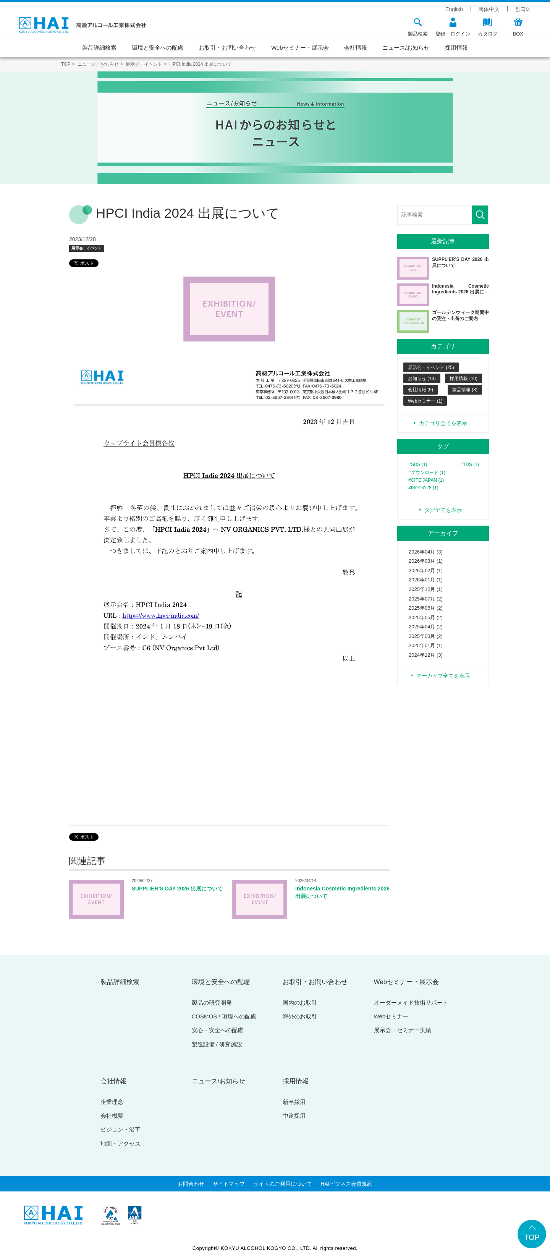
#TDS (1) (469, 464)
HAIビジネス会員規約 (346, 1184)
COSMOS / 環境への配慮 (224, 1016)
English (454, 9)
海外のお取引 (300, 1016)
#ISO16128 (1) (423, 487)
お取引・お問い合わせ (227, 47)
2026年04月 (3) (426, 552)
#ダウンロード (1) (426, 472)
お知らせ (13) (422, 378)
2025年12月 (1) (426, 589)
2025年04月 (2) (426, 627)
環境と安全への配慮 (157, 47)
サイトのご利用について (282, 1184)
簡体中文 (489, 9)
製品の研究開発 (212, 1002)
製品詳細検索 (99, 47)
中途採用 (294, 1115)
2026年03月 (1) (426, 561)
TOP (532, 1237)
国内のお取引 (300, 1002)
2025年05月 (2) (426, 617)
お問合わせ (191, 1184)
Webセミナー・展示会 (300, 47)
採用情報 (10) (463, 378)
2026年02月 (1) (426, 570)
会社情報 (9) (420, 389)
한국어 (523, 9)
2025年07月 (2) (426, 599)
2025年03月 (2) (426, 636)
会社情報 (355, 47)
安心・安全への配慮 (217, 1030)
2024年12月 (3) (426, 655)
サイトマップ (229, 1184)
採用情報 (456, 47)
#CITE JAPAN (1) (426, 480)
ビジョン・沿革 (120, 1129)
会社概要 (111, 1115)
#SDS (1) (417, 464)
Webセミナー (391, 1016)
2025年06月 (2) (426, 608)
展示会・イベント (86, 248)
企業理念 (111, 1102)
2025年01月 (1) (426, 645)
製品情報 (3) (464, 389)
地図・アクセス (120, 1143)
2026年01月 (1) (426, 580)
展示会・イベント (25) (431, 367)
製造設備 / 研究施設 (217, 1044)
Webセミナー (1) (425, 401)
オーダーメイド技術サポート (411, 1002)
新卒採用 (294, 1102)
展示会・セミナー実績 (402, 1030)
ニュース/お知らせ (406, 47)
